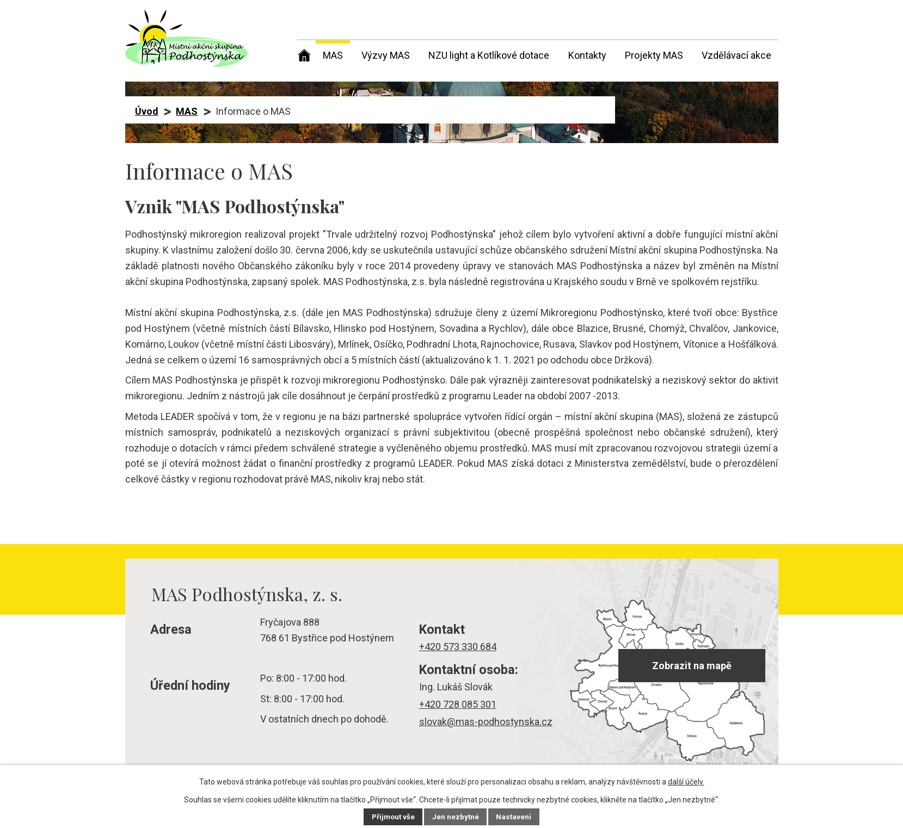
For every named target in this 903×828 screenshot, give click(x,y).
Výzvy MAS (385, 55)
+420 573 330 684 (457, 646)
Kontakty (587, 55)
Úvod (304, 53)
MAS (333, 55)
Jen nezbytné (456, 816)
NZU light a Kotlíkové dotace (488, 55)
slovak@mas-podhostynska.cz (485, 721)
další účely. (686, 781)
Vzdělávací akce (736, 55)
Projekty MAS (654, 55)
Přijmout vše (392, 816)
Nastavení (516, 816)
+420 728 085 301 (457, 704)
